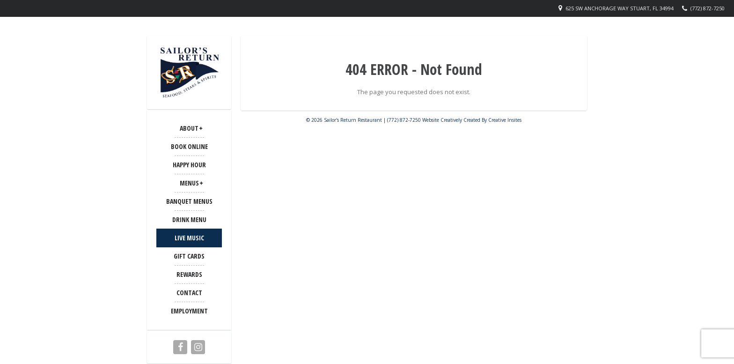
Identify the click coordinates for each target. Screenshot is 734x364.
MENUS (189, 182)
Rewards (189, 274)
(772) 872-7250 (707, 8)
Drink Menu (189, 219)
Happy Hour (189, 164)
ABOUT (189, 128)
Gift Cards (189, 256)
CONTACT (189, 292)
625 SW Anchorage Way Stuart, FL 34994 (619, 8)
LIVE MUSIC (189, 237)
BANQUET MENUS (189, 201)
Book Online (189, 146)
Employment (189, 310)
